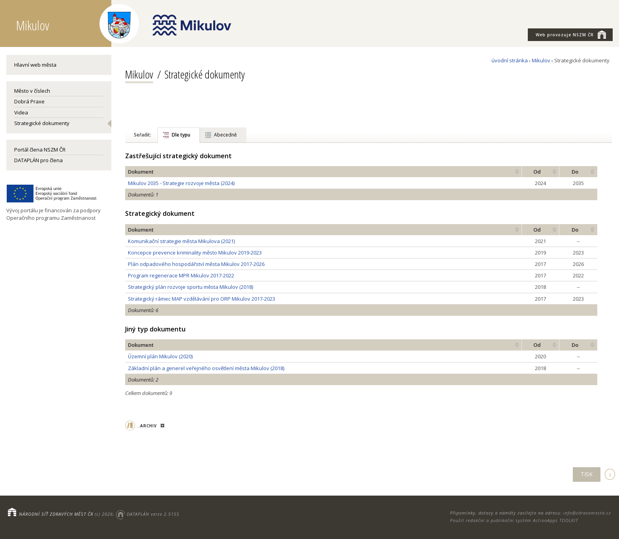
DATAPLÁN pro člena (38, 160)
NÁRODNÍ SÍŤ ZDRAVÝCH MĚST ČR (56, 514)
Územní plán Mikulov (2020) (160, 356)
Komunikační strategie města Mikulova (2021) (181, 241)
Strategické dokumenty (41, 123)
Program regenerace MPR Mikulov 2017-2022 (181, 275)
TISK (587, 474)
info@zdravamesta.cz (587, 513)
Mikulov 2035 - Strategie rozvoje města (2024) (181, 183)
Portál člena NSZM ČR (40, 149)
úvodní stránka (509, 60)
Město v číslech (32, 90)
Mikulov (541, 60)
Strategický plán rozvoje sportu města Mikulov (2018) (190, 286)
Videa (21, 112)
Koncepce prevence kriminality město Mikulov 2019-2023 (195, 252)
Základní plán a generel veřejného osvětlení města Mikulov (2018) (206, 368)
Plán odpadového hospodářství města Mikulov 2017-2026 (196, 264)
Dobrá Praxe (29, 101)
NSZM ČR (571, 34)
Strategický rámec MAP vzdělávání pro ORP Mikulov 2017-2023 (201, 298)
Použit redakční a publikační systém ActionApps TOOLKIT (514, 520)
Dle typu (181, 134)
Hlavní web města (35, 64)
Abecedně (225, 134)
